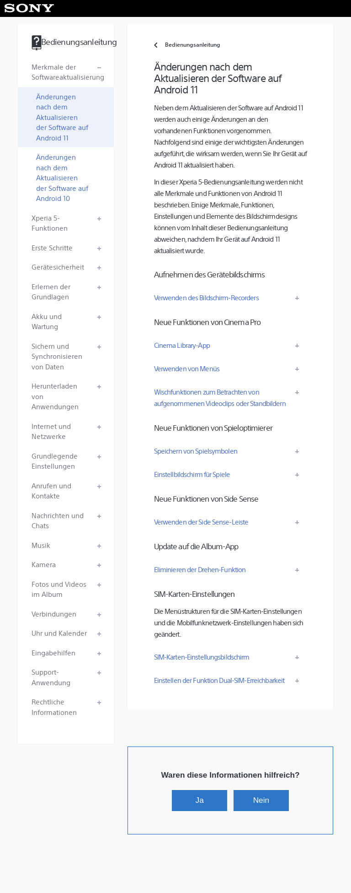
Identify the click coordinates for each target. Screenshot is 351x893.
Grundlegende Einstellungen (55, 461)
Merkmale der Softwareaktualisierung (68, 71)
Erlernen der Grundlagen (51, 291)
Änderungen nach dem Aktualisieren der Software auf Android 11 (62, 117)
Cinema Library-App (182, 345)
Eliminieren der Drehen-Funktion (200, 569)
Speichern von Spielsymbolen (195, 450)
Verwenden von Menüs (186, 368)
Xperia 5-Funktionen (50, 223)
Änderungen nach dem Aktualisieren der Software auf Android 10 (62, 177)
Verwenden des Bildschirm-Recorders (206, 297)
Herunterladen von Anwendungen (55, 396)
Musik (41, 545)
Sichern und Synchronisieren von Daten (57, 356)
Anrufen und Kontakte (51, 490)
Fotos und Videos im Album (59, 589)
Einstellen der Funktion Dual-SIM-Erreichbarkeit (219, 680)
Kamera (44, 564)
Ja (200, 800)
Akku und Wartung (47, 321)
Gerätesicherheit (58, 266)
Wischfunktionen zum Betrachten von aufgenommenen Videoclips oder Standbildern (220, 397)
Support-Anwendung (51, 677)
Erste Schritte (52, 247)
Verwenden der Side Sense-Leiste (201, 521)
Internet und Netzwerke (51, 431)
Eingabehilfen (53, 652)
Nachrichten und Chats (58, 520)
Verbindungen (54, 613)
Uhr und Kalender (59, 632)
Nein (261, 800)
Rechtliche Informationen (54, 706)
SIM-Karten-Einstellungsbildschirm (202, 656)
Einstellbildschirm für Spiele (192, 474)
